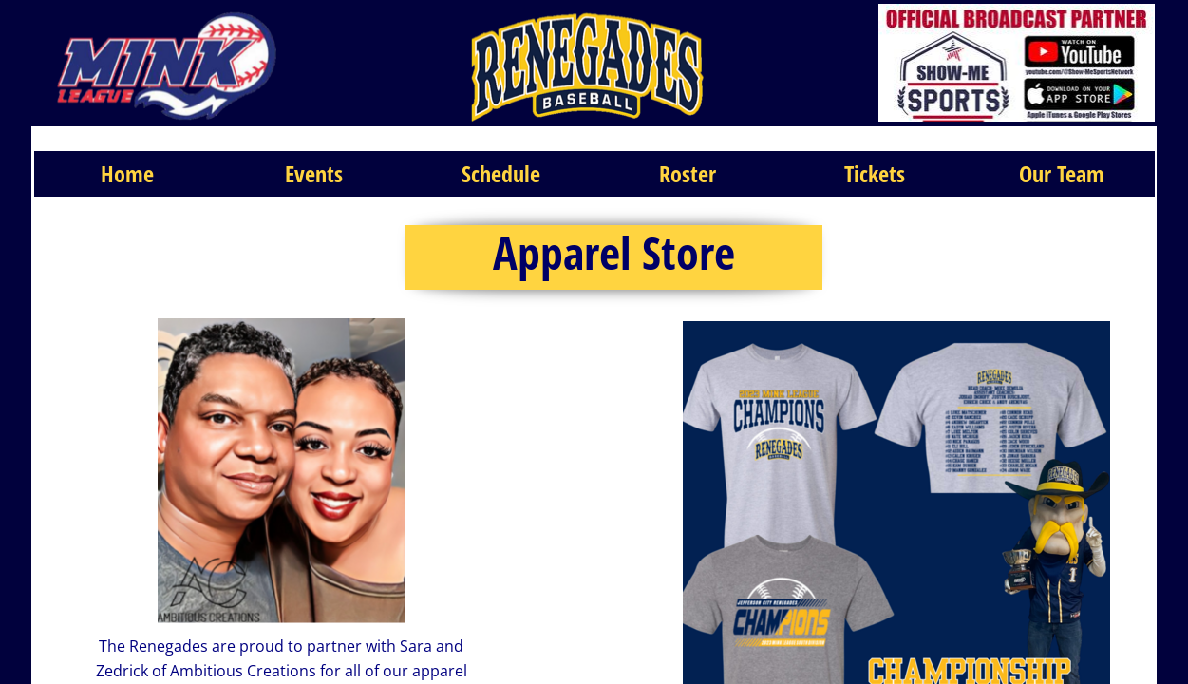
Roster (687, 173)
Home (127, 173)
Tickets (874, 173)
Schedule (501, 173)
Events (314, 173)
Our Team (1061, 173)
